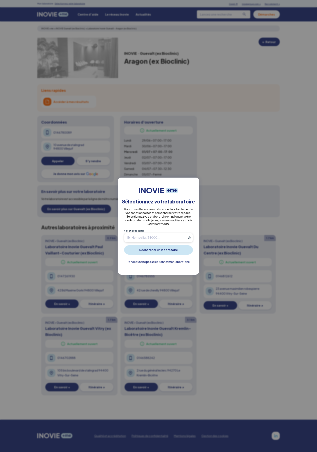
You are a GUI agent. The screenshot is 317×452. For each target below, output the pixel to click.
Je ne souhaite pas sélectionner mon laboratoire (159, 262)
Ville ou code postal (134, 231)
